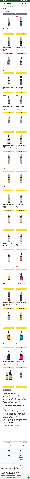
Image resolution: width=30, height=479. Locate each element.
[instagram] (23, 0)
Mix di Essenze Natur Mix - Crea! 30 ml (8, 341)
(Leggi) (24, 445)
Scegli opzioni (21, 73)
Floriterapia (8, 6)
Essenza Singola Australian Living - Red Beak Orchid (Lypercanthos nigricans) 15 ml (8, 87)
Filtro (15, 13)
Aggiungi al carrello (9, 33)
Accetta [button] (16, 475)
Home (4, 6)
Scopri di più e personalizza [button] (11, 477)
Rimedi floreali (12, 6)
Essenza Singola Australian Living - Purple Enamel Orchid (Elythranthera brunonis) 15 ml (21, 68)
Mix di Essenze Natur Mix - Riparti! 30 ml (8, 361)
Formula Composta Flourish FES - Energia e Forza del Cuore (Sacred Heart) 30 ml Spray (21, 284)
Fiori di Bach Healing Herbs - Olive (7, 243)
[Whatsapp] (6, 0)
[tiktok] (26, 0)
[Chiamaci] (10, 0)
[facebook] (21, 0)
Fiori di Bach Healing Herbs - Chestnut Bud (21, 204)
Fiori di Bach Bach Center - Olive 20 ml (8, 184)
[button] (19, 3)
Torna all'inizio (7, 389)
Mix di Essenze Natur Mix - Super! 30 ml (21, 361)
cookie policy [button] (13, 469)
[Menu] (4, 3)
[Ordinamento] (9, 11)
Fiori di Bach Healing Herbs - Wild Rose (8, 263)
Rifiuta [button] (6, 475)
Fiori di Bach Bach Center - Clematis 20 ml (8, 165)
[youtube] (24, 0)
